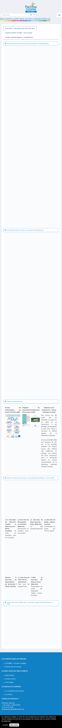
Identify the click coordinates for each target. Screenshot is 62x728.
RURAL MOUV (10, 679)
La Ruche (8, 694)
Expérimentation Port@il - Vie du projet (18, 33)
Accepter (5, 725)
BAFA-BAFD (9, 675)
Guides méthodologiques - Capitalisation (19, 37)
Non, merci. (14, 725)
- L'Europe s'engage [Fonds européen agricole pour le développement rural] (19, 663)
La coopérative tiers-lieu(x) (14, 691)
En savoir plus (6, 721)
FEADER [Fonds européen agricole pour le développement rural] (8, 663)
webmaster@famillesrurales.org (14, 709)
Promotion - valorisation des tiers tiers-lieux (20, 28)
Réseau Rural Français (13, 667)
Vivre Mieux (9, 682)
